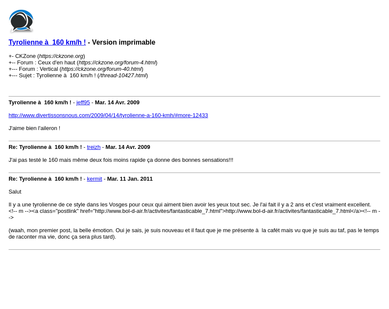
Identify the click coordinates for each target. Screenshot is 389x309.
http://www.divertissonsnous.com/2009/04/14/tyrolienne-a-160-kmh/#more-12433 (108, 115)
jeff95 (83, 102)
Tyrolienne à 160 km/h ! (47, 42)
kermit (94, 179)
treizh (93, 147)
